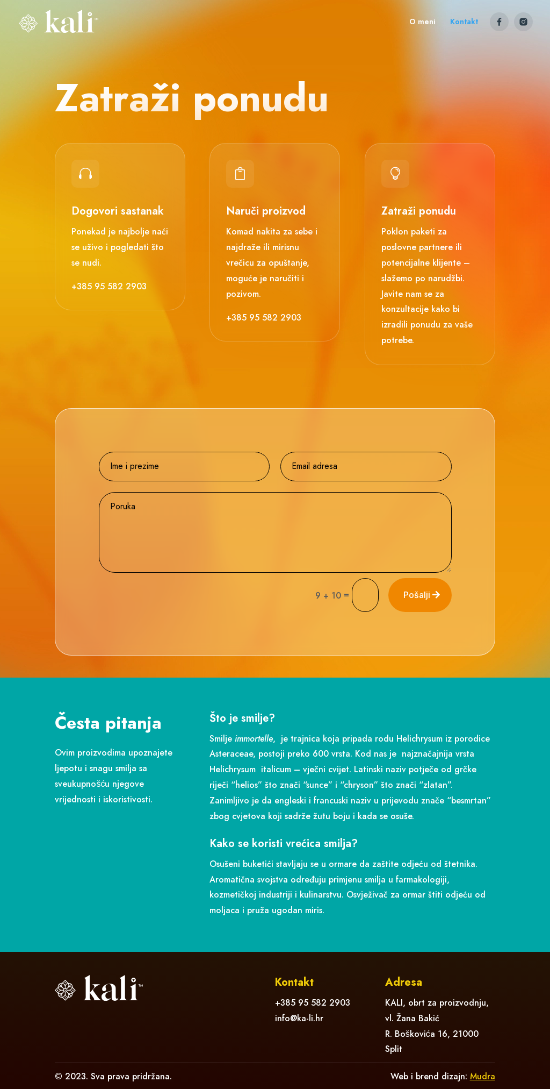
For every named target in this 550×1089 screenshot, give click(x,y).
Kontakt (464, 22)
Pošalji (416, 594)
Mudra (482, 1076)
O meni (422, 22)
